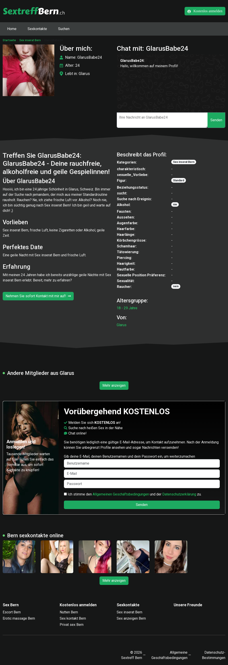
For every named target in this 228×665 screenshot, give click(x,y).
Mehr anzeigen (114, 385)
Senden (216, 120)
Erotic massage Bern (19, 618)
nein (176, 286)
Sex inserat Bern (30, 40)
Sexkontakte (37, 29)
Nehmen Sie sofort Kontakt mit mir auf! (38, 296)
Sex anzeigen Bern (131, 618)
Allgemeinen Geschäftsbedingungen (121, 494)
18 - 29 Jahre (127, 308)
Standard (178, 180)
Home (11, 29)
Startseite (9, 40)
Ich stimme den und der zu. (133, 494)
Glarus (121, 325)
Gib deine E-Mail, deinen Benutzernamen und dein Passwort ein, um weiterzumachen (142, 461)
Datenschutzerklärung (179, 494)
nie (175, 204)
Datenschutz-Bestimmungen (213, 655)
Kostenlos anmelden (204, 11)
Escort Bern (12, 612)
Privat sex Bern (71, 625)
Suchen (63, 29)
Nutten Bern (69, 612)
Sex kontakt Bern (73, 618)
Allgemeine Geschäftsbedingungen (169, 655)
